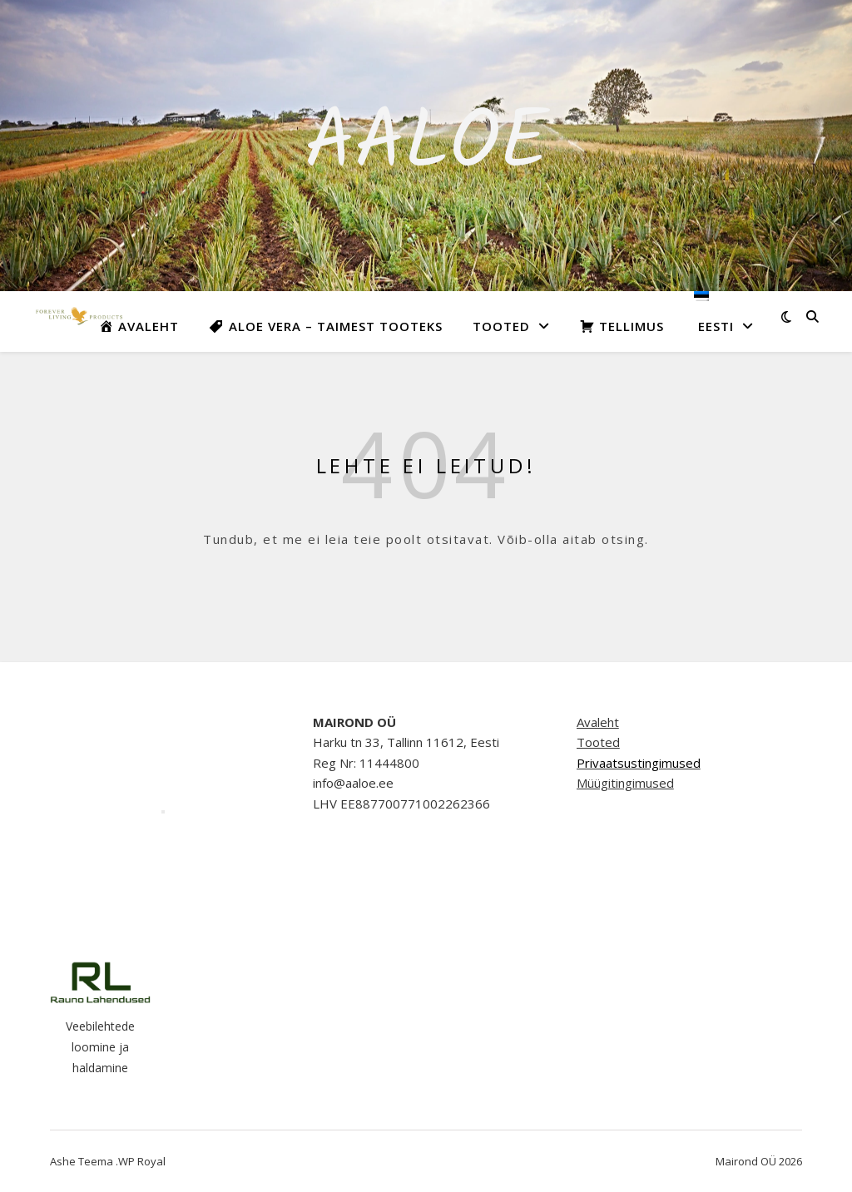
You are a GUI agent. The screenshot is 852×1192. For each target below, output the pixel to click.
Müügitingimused (625, 782)
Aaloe (426, 145)
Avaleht (598, 722)
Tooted (501, 326)
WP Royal (142, 1161)
